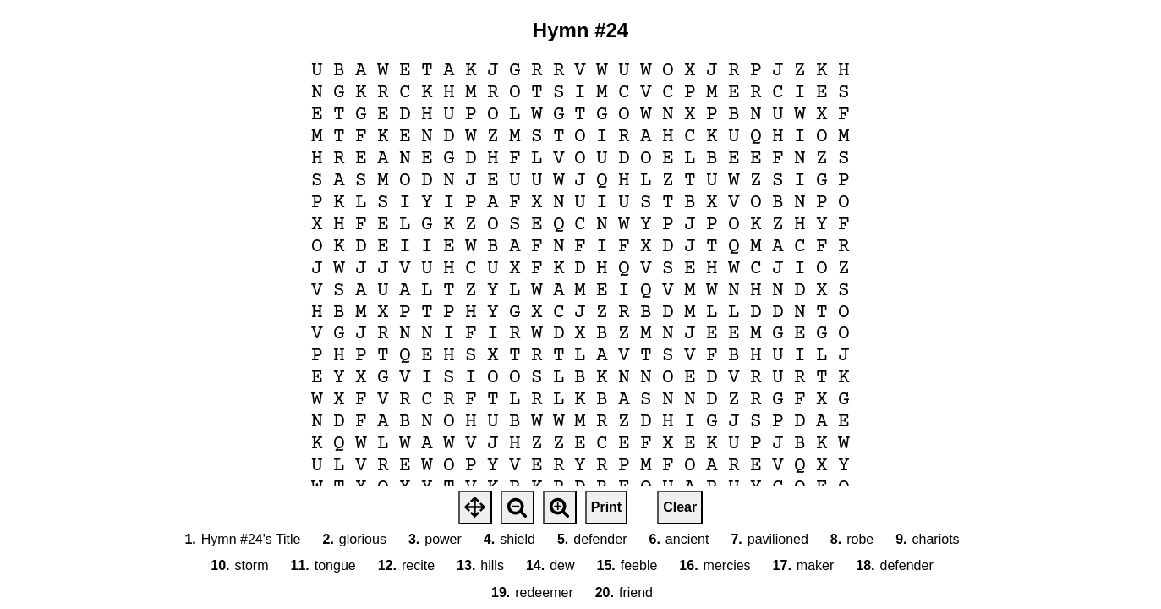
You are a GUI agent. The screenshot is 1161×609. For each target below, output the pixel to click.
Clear (680, 507)
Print (606, 507)
